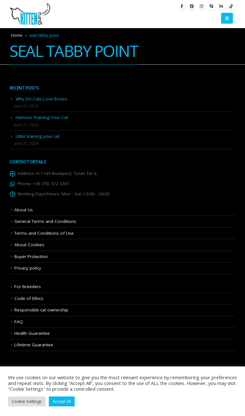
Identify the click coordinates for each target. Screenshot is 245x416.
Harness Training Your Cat (42, 117)
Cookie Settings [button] (27, 401)
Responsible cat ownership (41, 310)
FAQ (18, 322)
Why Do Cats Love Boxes (41, 99)
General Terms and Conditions (45, 221)
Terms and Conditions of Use (44, 233)
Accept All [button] (62, 401)
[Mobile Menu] (227, 18)
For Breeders (27, 286)
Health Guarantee (32, 333)
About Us (23, 210)
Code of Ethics (28, 298)
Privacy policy (27, 268)
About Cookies (29, 244)
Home (16, 35)
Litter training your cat (37, 136)
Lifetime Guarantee (33, 345)
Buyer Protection (31, 256)
